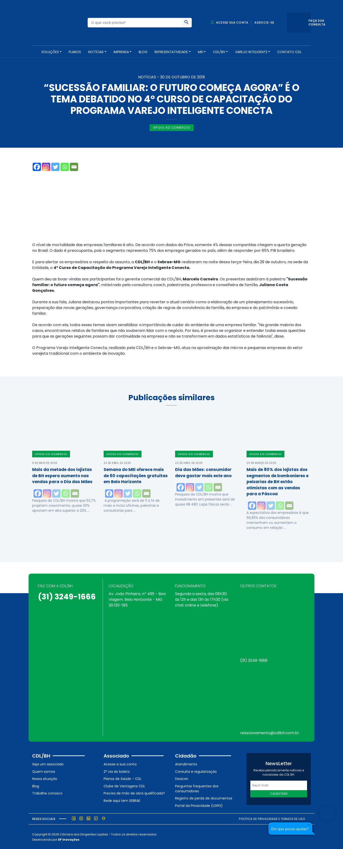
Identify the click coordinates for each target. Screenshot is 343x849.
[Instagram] (46, 166)
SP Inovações (68, 839)
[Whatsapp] (65, 166)
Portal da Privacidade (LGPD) (199, 805)
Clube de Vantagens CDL (124, 785)
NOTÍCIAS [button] (96, 52)
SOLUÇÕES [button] (50, 52)
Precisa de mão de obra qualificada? (134, 792)
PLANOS (75, 52)
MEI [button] (200, 52)
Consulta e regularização (196, 770)
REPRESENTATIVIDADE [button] (171, 52)
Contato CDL (289, 52)
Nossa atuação (44, 778)
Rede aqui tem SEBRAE (122, 800)
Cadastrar (279, 793)
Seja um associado (48, 763)
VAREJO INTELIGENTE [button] (251, 52)
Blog (143, 52)
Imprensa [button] (121, 52)
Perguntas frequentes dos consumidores (196, 788)
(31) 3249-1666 (67, 596)
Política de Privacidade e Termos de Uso (272, 818)
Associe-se (264, 22)
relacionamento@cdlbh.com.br (269, 732)
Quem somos (43, 770)
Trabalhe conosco (47, 792)
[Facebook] (37, 166)
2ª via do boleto (117, 770)
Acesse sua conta (229, 22)
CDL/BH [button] (219, 52)
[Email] (74, 166)
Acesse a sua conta (120, 763)
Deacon (181, 778)
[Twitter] (55, 166)
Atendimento (186, 763)
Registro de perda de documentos (203, 797)
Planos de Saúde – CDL (122, 778)
